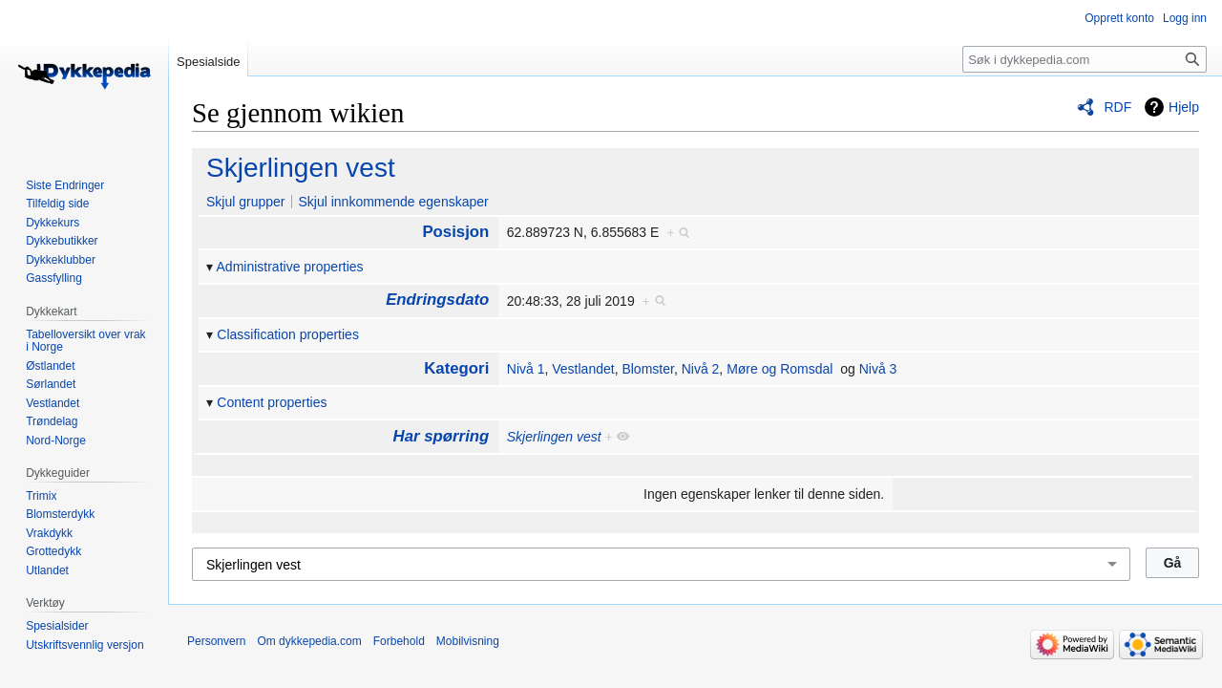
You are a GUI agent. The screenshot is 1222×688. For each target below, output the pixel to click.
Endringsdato (437, 299)
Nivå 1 (526, 368)
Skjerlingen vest (300, 168)
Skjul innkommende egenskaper (393, 201)
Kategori (456, 368)
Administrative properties (290, 266)
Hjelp (1184, 107)
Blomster (647, 368)
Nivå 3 (878, 368)
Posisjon (455, 232)
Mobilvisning (467, 641)
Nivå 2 (701, 368)
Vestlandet (583, 368)
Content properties (272, 402)
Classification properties (288, 334)
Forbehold (399, 641)
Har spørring (441, 436)
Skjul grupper (245, 201)
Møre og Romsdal (779, 368)
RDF (1117, 107)
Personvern (216, 641)
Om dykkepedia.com (309, 641)
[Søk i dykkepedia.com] (1084, 59)
